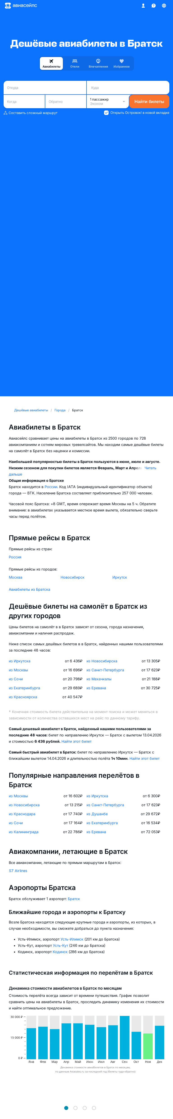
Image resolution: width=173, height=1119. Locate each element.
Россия (15, 557)
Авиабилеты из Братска (29, 589)
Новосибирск (72, 577)
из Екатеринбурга (24, 688)
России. (52, 487)
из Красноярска (23, 697)
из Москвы (18, 670)
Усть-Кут (61, 945)
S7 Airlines (18, 870)
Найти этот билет (76, 741)
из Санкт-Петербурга (105, 670)
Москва (15, 577)
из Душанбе (97, 814)
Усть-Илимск (72, 939)
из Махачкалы (99, 679)
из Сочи (16, 679)
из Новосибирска (101, 661)
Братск (74, 899)
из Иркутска (19, 661)
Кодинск (61, 951)
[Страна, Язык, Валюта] (163, 6)
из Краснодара (22, 814)
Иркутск (119, 577)
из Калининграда (24, 832)
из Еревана (96, 688)
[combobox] (45, 87)
